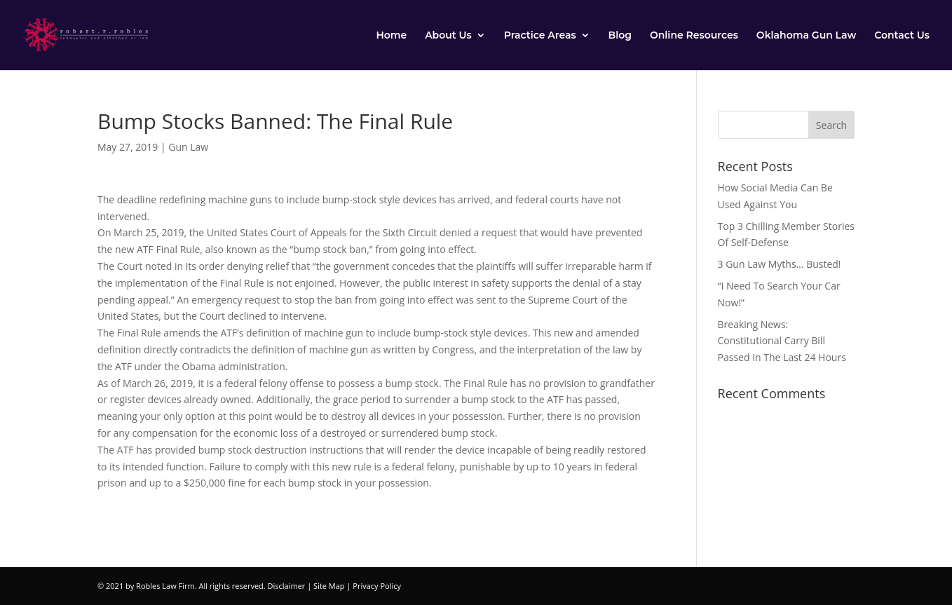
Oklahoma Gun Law (806, 35)
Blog (620, 35)
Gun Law (188, 147)
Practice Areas (540, 35)
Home (391, 35)
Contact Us (902, 35)
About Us (448, 35)
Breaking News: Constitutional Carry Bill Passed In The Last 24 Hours (782, 341)
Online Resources (694, 35)
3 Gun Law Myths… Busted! (779, 264)
